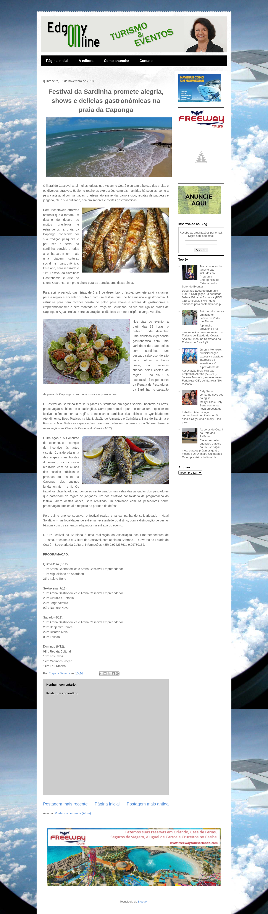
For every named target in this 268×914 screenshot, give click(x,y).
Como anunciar (116, 61)
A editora (86, 61)
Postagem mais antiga (148, 804)
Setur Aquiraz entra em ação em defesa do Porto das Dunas (212, 316)
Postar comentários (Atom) (73, 813)
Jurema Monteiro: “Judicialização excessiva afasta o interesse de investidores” (211, 356)
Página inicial (57, 61)
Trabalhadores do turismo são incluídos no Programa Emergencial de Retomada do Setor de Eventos (202, 276)
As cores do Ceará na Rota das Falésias (211, 433)
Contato (145, 61)
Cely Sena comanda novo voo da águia (211, 395)
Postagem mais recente (65, 804)
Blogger (142, 901)
